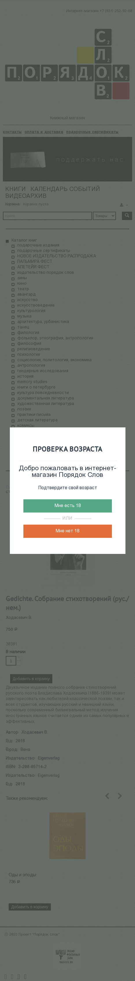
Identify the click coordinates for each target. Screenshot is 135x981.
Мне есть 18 (67, 506)
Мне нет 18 (67, 531)
